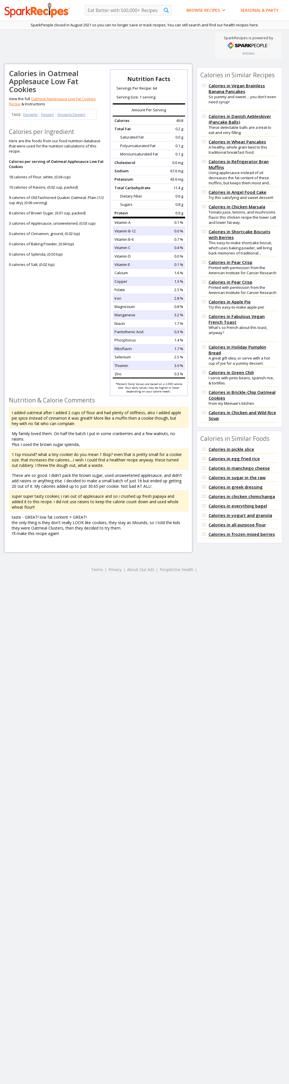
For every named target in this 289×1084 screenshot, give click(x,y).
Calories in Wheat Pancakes (237, 142)
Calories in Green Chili (231, 372)
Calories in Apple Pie (230, 302)
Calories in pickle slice (231, 449)
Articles (248, 53)
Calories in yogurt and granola (240, 515)
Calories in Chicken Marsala (237, 207)
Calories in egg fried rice (234, 458)
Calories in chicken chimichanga (242, 496)
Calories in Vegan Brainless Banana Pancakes (237, 88)
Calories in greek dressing (236, 487)
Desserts (30, 114)
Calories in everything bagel (238, 506)
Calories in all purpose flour (237, 525)
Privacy (115, 569)
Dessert (47, 114)
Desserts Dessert (71, 114)
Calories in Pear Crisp (230, 262)
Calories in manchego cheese (239, 468)
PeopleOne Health (176, 569)
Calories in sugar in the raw (237, 477)
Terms (97, 569)
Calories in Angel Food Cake (237, 192)
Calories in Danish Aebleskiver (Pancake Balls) (240, 119)
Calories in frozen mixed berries (242, 534)
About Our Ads (140, 569)
